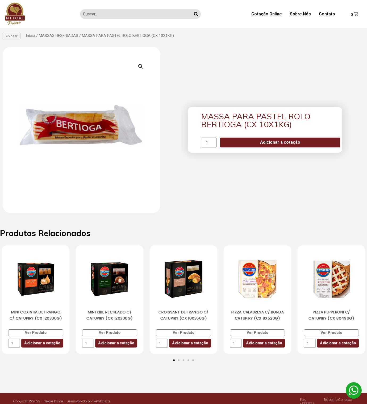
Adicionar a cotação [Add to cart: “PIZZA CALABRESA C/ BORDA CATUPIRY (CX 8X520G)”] (264, 343)
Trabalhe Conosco (338, 399)
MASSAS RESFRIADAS (58, 35)
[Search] (196, 14)
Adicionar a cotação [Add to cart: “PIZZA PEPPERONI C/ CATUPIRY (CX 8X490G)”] (338, 343)
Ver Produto (36, 332)
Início (30, 35)
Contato (327, 13)
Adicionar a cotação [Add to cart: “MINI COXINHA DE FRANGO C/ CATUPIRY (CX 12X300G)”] (42, 343)
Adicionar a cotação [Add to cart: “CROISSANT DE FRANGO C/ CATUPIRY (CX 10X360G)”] (190, 343)
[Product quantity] (208, 142)
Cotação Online (266, 13)
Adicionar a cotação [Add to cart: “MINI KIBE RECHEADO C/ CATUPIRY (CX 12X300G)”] (116, 343)
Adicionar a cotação (280, 142)
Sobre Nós (300, 13)
